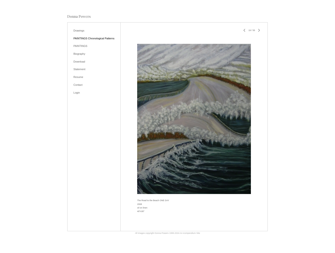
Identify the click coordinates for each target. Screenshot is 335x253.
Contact (77, 84)
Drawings (78, 30)
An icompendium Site (190, 233)
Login (76, 92)
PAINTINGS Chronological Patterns (93, 38)
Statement (79, 69)
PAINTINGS (80, 46)
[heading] (79, 16)
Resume (78, 77)
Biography (79, 53)
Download (79, 61)
